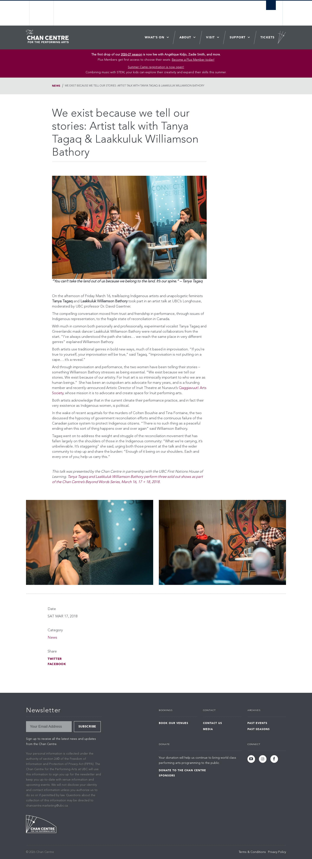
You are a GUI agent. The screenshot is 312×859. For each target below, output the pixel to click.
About (185, 37)
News (56, 85)
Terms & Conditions (252, 852)
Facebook (57, 664)
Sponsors (167, 775)
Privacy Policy (277, 852)
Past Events (257, 723)
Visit (210, 37)
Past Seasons (258, 729)
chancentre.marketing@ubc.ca (47, 805)
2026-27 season (131, 54)
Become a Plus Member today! (193, 59)
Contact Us (212, 723)
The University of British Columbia (41, 13)
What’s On (154, 37)
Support (237, 37)
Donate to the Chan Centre (182, 770)
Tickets (267, 37)
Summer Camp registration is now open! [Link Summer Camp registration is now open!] (156, 67)
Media (208, 729)
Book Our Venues (173, 723)
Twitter (55, 659)
